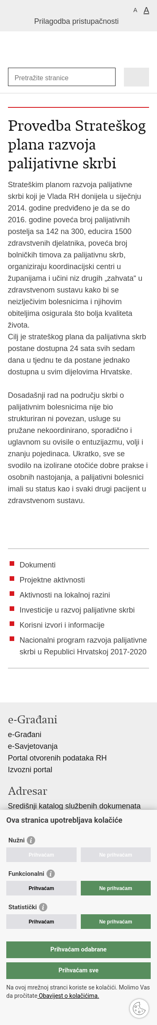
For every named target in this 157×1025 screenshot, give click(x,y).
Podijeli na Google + (66, 689)
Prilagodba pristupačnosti (76, 21)
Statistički (22, 907)
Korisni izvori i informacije (62, 625)
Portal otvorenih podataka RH (57, 758)
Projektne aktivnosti (52, 580)
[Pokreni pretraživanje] (107, 77)
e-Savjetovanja (33, 746)
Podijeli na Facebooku (30, 689)
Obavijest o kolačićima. (68, 995)
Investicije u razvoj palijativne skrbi (77, 610)
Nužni (16, 840)
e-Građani (24, 734)
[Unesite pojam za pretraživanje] (45, 78)
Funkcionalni (26, 873)
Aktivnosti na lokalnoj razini (65, 595)
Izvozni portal (30, 770)
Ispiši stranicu (12, 689)
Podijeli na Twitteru (48, 689)
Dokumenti (38, 565)
